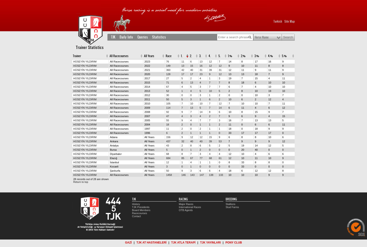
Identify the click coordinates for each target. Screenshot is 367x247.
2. (191, 56)
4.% (270, 56)
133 (221, 175)
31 (201, 70)
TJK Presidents (141, 207)
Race (169, 56)
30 (167, 95)
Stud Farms (232, 207)
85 (182, 158)
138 (211, 175)
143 (192, 175)
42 (182, 70)
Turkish (277, 21)
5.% (284, 56)
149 (168, 65)
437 (168, 141)
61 (220, 158)
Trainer (77, 56)
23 (201, 74)
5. (219, 56)
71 (167, 82)
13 (201, 61)
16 (201, 65)
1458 (169, 175)
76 (167, 61)
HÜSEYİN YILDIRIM (84, 61)
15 (191, 65)
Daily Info (126, 37)
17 (182, 74)
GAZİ (128, 242)
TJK (113, 37)
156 (168, 137)
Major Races (186, 204)
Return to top (80, 182)
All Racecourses (119, 56)
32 (182, 141)
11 (182, 61)
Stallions (230, 204)
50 (167, 99)
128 (168, 74)
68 (167, 154)
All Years (149, 56)
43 (167, 145)
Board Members (141, 210)
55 (167, 120)
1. (181, 56)
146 (183, 175)
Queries (142, 37)
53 (220, 141)
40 (191, 70)
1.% (230, 56)
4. (210, 56)
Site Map (289, 21)
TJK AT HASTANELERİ (151, 242)
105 (168, 103)
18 (167, 124)
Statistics (159, 37)
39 (210, 70)
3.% (256, 56)
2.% (243, 56)
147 (202, 175)
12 (210, 61)
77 (201, 158)
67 (167, 86)
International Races (190, 207)
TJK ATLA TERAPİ (183, 242)
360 (168, 70)
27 (167, 78)
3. (200, 56)
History (136, 204)
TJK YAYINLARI (210, 242)
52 (167, 91)
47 (167, 116)
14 (220, 107)
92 (167, 112)
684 (168, 158)
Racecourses (139, 213)
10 (210, 91)
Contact (136, 216)
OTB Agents (186, 210)
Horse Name (262, 37)
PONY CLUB (233, 242)
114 (168, 107)
